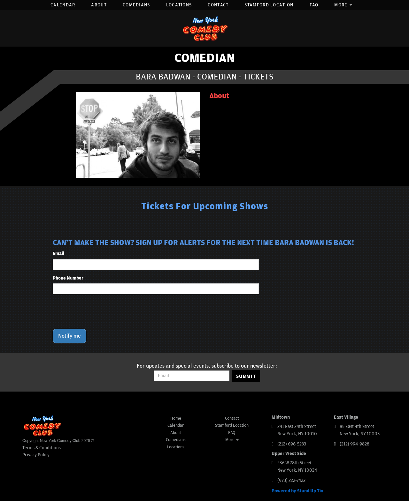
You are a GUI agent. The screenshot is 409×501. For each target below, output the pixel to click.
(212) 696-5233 (291, 444)
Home (175, 418)
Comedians (136, 5)
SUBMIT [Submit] (246, 376)
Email (58, 253)
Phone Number (68, 278)
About (99, 5)
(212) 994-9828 (354, 444)
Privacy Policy (36, 455)
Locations (179, 5)
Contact (218, 5)
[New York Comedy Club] (204, 28)
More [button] (343, 5)
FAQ (314, 5)
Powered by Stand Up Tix (297, 491)
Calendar (62, 5)
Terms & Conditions (41, 448)
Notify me (69, 336)
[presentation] (101, 311)
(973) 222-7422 (291, 480)
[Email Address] (191, 375)
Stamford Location (268, 5)
